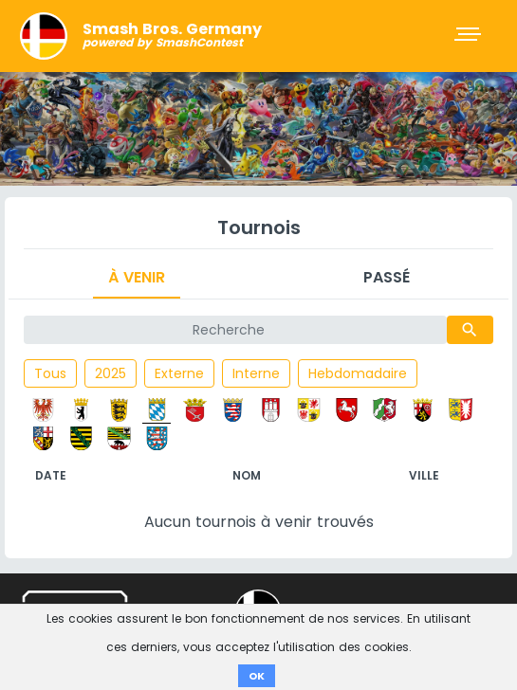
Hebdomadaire (357, 373)
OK (257, 675)
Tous (50, 373)
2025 (110, 373)
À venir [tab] (136, 277)
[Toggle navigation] (469, 36)
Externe (179, 373)
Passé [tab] (386, 277)
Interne (256, 373)
